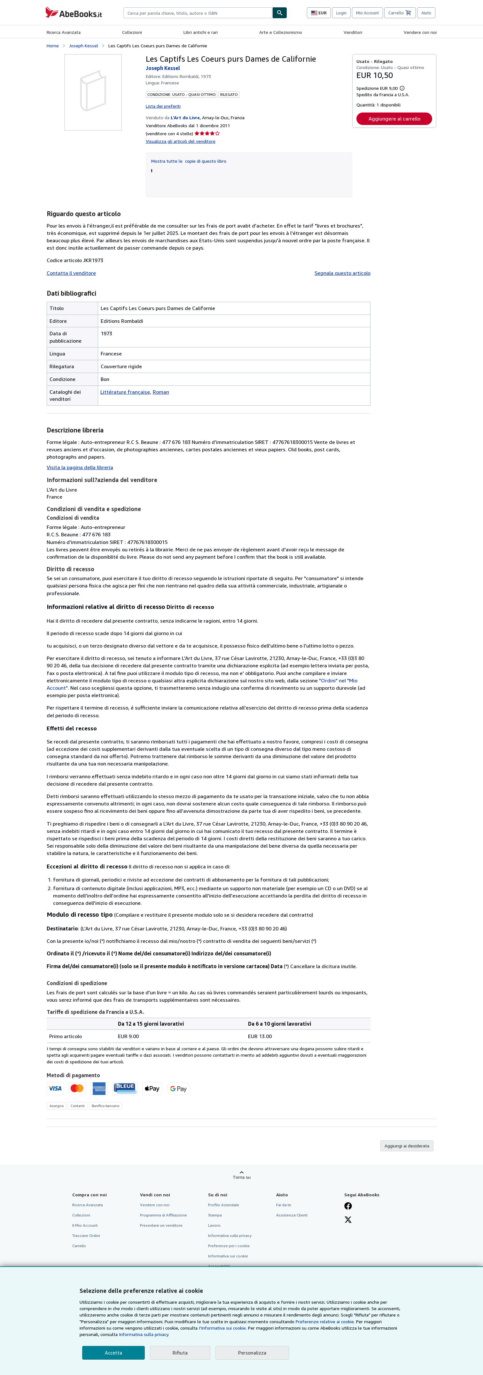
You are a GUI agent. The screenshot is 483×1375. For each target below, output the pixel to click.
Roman (161, 392)
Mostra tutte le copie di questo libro (188, 161)
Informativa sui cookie (228, 1256)
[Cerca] (280, 12)
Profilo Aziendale (223, 1204)
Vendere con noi (420, 32)
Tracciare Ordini (86, 1235)
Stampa (215, 1215)
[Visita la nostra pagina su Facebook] (348, 1206)
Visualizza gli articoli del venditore (180, 141)
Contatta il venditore (71, 273)
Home (53, 45)
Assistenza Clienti (292, 1215)
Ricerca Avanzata (64, 32)
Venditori (353, 32)
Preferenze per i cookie (229, 1245)
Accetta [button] (113, 1353)
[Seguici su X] (348, 1220)
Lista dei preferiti (163, 106)
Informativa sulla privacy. (144, 1334)
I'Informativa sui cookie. (223, 1328)
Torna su (242, 1177)
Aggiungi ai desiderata (407, 1145)
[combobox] (197, 12)
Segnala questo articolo (342, 273)
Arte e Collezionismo (280, 32)
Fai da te (283, 1204)
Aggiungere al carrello (394, 118)
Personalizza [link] (252, 1353)
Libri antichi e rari (200, 32)
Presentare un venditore (161, 1225)
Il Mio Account (84, 1225)
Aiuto (426, 12)
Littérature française (125, 392)
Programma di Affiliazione (163, 1215)
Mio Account (367, 12)
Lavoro (214, 1225)
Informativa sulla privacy (230, 1235)
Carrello (79, 1245)
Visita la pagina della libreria (80, 467)
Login (341, 12)
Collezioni (132, 32)
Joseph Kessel (83, 45)
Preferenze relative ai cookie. (325, 1321)
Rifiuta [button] (180, 1353)
